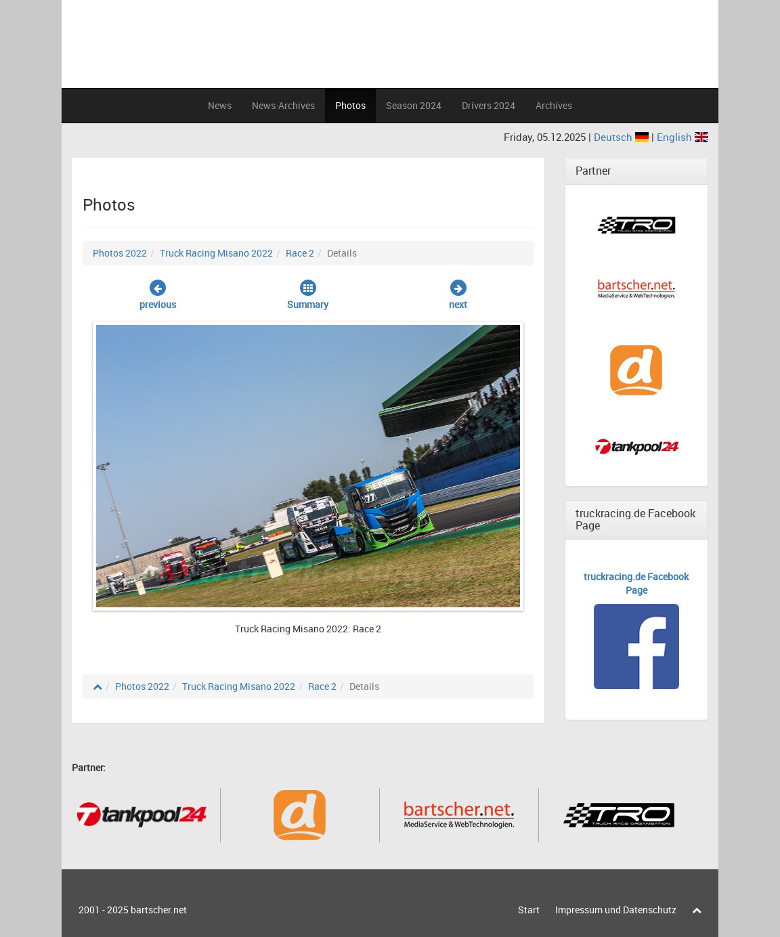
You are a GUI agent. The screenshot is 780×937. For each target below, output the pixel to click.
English (682, 137)
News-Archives (283, 105)
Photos (350, 105)
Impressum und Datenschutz (615, 909)
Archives (554, 105)
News (220, 105)
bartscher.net (159, 909)
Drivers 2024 (488, 105)
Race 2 (300, 252)
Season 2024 (413, 105)
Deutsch (622, 137)
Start (529, 909)
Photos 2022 (120, 252)
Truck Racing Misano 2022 (216, 252)
